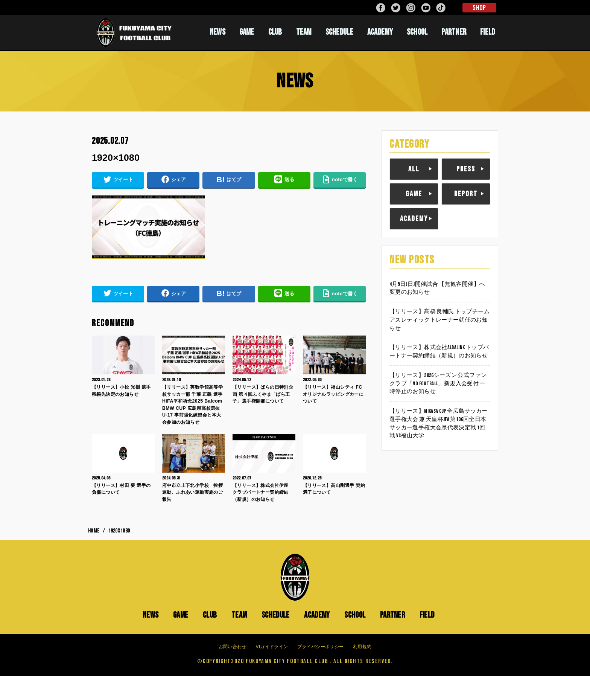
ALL (414, 169)
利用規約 (362, 646)
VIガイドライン (271, 646)
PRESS (465, 169)
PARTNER (453, 32)
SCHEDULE (339, 32)
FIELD (487, 32)
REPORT (465, 193)
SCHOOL (417, 32)
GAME (246, 32)
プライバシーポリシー (320, 646)
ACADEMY (380, 32)
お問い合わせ (232, 646)
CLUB (275, 32)
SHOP (479, 7)
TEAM (304, 32)
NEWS (217, 32)
